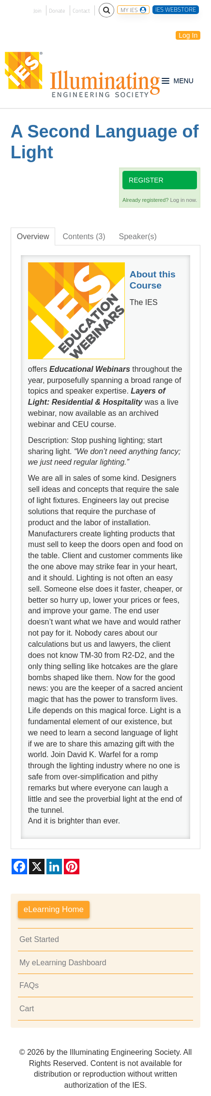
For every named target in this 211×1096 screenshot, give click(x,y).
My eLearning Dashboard (62, 963)
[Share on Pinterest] (71, 866)
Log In (188, 35)
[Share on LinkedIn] (54, 866)
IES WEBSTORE (175, 9)
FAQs (29, 985)
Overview (33, 236)
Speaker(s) (138, 236)
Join (37, 10)
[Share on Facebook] (19, 866)
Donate (57, 10)
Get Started (39, 939)
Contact (81, 10)
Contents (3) (83, 236)
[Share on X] (36, 866)
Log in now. (183, 200)
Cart (26, 1009)
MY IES (133, 9)
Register (146, 180)
